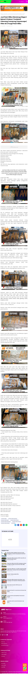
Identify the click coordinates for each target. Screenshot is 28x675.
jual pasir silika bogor (5, 520)
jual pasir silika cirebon (15, 520)
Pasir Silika (5, 13)
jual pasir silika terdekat (5, 523)
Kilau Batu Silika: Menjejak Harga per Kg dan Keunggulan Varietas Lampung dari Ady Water (16, 553)
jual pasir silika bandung (12, 518)
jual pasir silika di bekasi (16, 521)
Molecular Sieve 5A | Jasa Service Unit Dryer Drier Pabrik (16, 591)
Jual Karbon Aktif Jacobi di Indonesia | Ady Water (15, 601)
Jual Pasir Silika (3, 518)
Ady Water (3, 663)
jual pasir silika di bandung (5, 521)
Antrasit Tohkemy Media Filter (13, 574)
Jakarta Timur (4, 652)
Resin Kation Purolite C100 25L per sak (14, 584)
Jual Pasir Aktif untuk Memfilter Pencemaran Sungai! (15, 596)
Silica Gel (3, 641)
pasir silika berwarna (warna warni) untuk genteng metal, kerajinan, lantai (14, 298)
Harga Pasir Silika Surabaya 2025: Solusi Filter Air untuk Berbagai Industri (16, 558)
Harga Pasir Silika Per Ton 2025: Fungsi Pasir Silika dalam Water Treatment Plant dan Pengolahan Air (16, 569)
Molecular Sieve (4, 643)
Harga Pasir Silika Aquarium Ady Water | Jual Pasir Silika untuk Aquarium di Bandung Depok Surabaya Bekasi (16, 580)
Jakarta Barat (3, 654)
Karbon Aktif (3, 665)
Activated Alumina (4, 645)
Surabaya (3, 656)
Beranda (2, 13)
